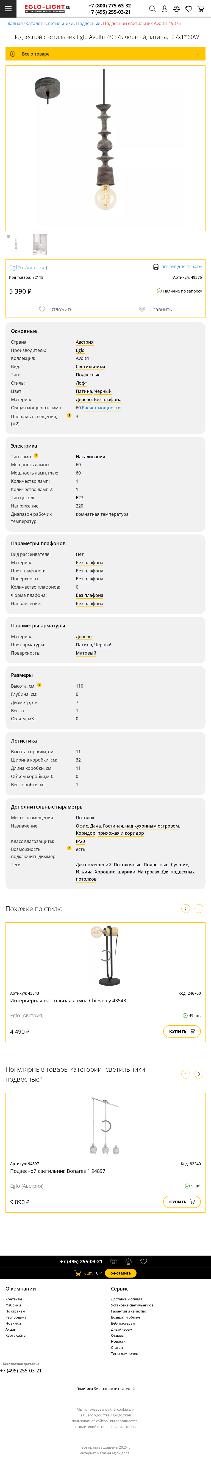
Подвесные (88, 23)
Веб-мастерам (123, 1323)
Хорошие (105, 872)
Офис (82, 826)
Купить (182, 1031)
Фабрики (13, 1305)
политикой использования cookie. (107, 1426)
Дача (95, 826)
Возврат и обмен (125, 1317)
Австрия (34, 267)
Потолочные (127, 865)
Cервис (120, 1288)
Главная (14, 23)
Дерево (84, 399)
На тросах (148, 872)
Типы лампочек (124, 1353)
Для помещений (94, 865)
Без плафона (107, 399)
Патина (84, 391)
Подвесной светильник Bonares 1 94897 (57, 1171)
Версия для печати (177, 267)
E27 (79, 498)
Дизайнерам (121, 1329)
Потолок (85, 818)
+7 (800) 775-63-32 (109, 5)
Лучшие (179, 865)
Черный (103, 391)
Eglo (15, 267)
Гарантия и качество (128, 1311)
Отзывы (117, 1335)
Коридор (85, 833)
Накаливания (90, 457)
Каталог (34, 23)
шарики (126, 872)
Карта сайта (15, 1335)
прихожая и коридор (121, 833)
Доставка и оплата (126, 1299)
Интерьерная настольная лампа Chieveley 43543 (68, 1000)
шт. (83, 1273)
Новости (118, 1341)
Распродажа (15, 1317)
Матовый (86, 653)
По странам (15, 1311)
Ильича (84, 872)
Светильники (59, 23)
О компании (20, 1288)
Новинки (13, 1323)
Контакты (13, 1299)
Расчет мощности (101, 408)
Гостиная (113, 826)
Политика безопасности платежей (105, 1388)
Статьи (117, 1347)
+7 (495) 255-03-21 (109, 12)
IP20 (80, 841)
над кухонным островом (152, 826)
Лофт (81, 383)
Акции (10, 1329)
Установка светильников (132, 1305)
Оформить (120, 1273)
